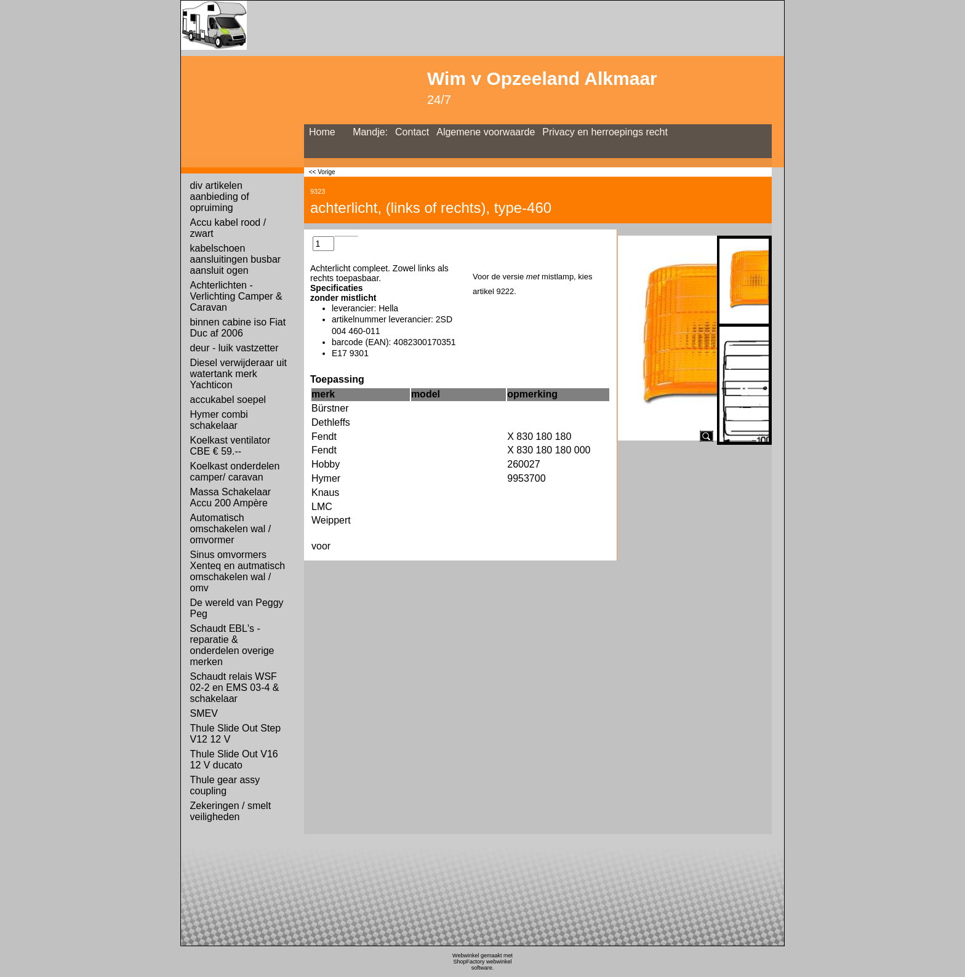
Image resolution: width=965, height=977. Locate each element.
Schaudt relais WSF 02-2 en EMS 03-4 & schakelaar (234, 687)
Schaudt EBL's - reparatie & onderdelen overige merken (232, 645)
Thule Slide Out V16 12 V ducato (234, 759)
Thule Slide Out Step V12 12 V (235, 733)
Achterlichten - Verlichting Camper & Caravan (236, 296)
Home (322, 132)
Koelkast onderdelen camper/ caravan (235, 471)
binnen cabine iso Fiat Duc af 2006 (238, 327)
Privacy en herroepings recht (605, 132)
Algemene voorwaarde (485, 132)
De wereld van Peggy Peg (237, 608)
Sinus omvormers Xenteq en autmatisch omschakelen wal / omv (238, 571)
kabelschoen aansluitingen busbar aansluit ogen (235, 259)
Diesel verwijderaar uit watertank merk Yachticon (238, 373)
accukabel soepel (228, 399)
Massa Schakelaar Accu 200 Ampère (230, 497)
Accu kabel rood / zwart (228, 228)
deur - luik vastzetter (234, 348)
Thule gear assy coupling (225, 785)
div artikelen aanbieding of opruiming (219, 196)
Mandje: (370, 132)
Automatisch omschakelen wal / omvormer (230, 528)
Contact (412, 132)
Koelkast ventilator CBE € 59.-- (230, 446)
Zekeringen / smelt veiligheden (230, 811)
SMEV (204, 713)
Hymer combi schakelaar (219, 420)
